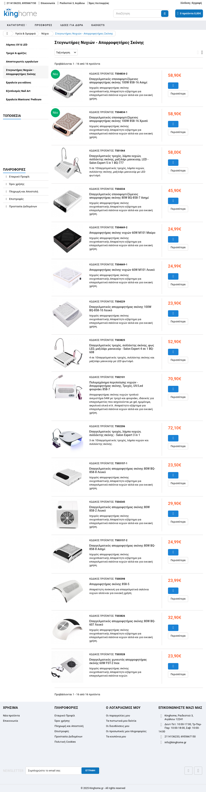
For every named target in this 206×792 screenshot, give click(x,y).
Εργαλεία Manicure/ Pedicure (23, 99)
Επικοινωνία (10, 720)
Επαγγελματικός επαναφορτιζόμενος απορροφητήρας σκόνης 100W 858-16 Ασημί (118, 80)
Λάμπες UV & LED (16, 44)
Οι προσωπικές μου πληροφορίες (126, 731)
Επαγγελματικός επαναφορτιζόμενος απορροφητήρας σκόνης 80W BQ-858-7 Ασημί (119, 196)
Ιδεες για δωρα (71, 25)
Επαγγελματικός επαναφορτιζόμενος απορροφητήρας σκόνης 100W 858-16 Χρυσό (118, 119)
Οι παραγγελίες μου (118, 715)
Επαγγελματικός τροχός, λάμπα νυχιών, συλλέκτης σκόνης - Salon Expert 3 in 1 (115, 433)
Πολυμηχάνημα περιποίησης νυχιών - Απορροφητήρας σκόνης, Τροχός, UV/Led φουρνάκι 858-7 (116, 386)
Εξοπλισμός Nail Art (18, 90)
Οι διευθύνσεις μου (117, 726)
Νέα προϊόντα (11, 715)
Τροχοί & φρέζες (16, 53)
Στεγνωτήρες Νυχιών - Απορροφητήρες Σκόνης (21, 72)
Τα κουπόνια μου (116, 736)
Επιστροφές (16, 198)
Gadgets (98, 25)
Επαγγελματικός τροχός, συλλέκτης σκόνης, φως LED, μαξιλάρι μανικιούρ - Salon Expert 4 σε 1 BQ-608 (121, 349)
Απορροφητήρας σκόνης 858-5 (109, 584)
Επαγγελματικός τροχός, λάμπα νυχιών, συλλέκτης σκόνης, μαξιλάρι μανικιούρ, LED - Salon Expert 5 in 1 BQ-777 (118, 159)
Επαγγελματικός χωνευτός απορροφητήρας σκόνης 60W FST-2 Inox (118, 661)
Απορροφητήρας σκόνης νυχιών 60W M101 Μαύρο (122, 232)
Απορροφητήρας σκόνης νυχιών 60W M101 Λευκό (122, 269)
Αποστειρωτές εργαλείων (22, 61)
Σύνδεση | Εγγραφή (191, 3)
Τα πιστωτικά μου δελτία (121, 720)
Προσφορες (43, 25)
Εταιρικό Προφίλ (19, 176)
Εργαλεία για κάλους (18, 82)
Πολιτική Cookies (65, 741)
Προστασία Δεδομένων (22, 206)
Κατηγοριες (16, 25)
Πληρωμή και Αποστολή (23, 191)
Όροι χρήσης (16, 184)
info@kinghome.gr (175, 742)
